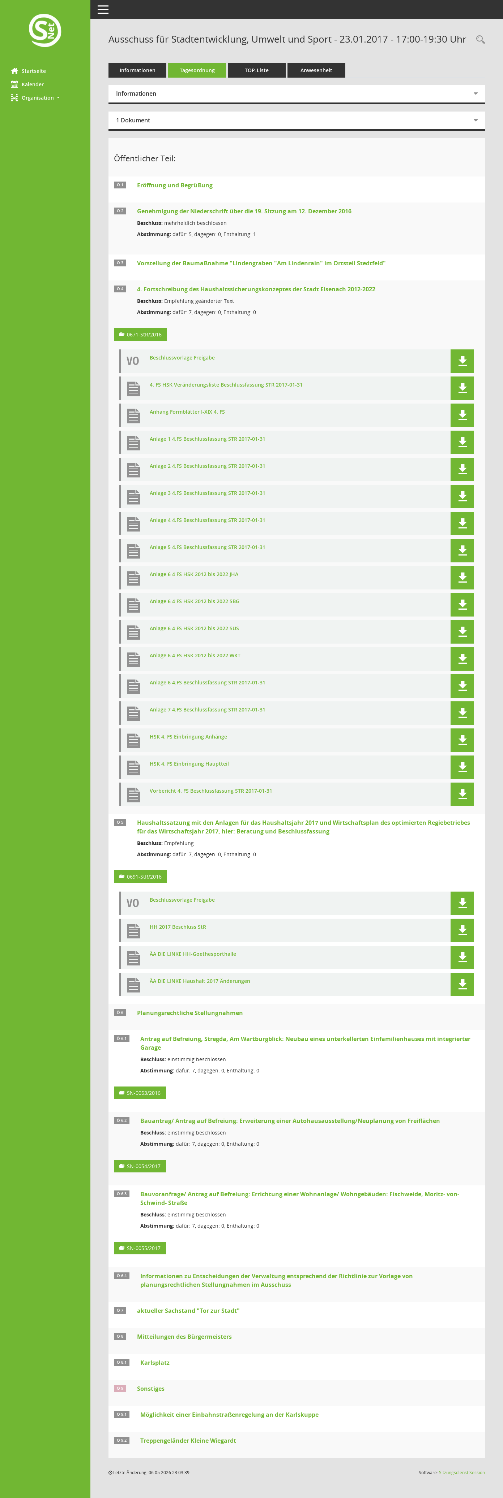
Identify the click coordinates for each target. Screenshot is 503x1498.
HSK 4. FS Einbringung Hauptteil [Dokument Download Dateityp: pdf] (189, 764)
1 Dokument (133, 120)
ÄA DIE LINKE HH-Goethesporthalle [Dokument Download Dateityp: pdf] (193, 954)
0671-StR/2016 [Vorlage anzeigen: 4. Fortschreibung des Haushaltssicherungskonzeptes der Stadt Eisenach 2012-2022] (144, 334)
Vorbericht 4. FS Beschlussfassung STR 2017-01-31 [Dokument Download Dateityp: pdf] (211, 791)
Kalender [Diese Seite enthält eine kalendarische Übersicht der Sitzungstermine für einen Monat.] (27, 84)
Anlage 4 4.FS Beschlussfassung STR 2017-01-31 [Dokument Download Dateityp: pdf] (207, 520)
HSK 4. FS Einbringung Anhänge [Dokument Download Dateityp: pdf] (188, 737)
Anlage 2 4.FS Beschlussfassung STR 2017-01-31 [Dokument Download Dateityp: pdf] (207, 466)
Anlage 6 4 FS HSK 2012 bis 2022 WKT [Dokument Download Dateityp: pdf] (195, 656)
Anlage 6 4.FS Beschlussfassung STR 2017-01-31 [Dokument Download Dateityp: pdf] (207, 683)
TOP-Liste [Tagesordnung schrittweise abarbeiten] (257, 70)
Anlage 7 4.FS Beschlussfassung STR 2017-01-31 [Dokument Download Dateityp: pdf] (207, 710)
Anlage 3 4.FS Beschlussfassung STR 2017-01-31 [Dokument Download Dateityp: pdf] (207, 493)
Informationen (137, 70)
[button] (45, 97)
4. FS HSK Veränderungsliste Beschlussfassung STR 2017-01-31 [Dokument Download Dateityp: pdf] (226, 385)
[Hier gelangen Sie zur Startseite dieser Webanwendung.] (45, 31)
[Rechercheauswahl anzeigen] (479, 40)
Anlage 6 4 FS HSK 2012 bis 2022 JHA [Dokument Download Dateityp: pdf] (194, 574)
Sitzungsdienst (462, 1472)
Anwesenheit (316, 70)
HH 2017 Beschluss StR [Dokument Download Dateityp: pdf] (178, 927)
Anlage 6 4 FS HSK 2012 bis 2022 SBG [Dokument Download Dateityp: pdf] (194, 601)
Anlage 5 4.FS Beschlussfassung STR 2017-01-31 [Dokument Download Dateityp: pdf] (207, 547)
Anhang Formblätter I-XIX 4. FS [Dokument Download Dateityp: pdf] (187, 412)
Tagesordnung (197, 70)
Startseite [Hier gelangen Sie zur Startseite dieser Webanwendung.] (28, 70)
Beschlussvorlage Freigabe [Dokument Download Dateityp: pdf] (182, 358)
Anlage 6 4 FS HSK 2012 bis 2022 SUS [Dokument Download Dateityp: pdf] (194, 629)
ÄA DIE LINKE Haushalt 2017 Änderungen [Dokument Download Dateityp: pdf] (200, 981)
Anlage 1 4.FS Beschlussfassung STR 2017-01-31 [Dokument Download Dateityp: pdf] (207, 439)
